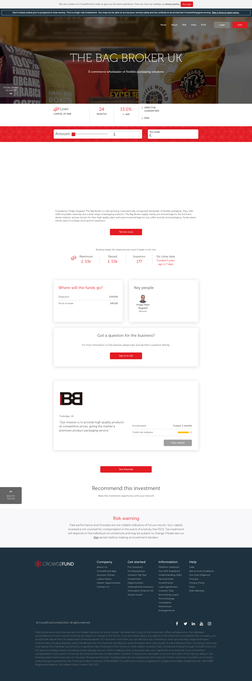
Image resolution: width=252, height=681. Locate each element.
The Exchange (166, 598)
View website (178, 442)
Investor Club (166, 590)
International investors (140, 586)
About (174, 24)
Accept (187, 4)
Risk (184, 24)
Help (193, 24)
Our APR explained (169, 571)
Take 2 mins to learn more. (225, 12)
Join (240, 24)
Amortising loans (168, 594)
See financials (126, 469)
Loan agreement (168, 586)
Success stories (106, 575)
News (163, 24)
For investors (135, 567)
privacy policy (172, 4)
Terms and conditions (201, 571)
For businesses (136, 571)
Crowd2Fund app (106, 571)
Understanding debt (170, 575)
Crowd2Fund (28, 24)
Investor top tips (137, 575)
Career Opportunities (108, 582)
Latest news (104, 579)
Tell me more (126, 232)
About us (102, 567)
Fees (192, 586)
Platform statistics (169, 567)
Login (222, 24)
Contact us (103, 586)
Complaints (164, 602)
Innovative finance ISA (140, 590)
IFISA (203, 24)
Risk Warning (196, 590)
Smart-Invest (135, 594)
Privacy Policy (197, 582)
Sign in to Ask (126, 355)
